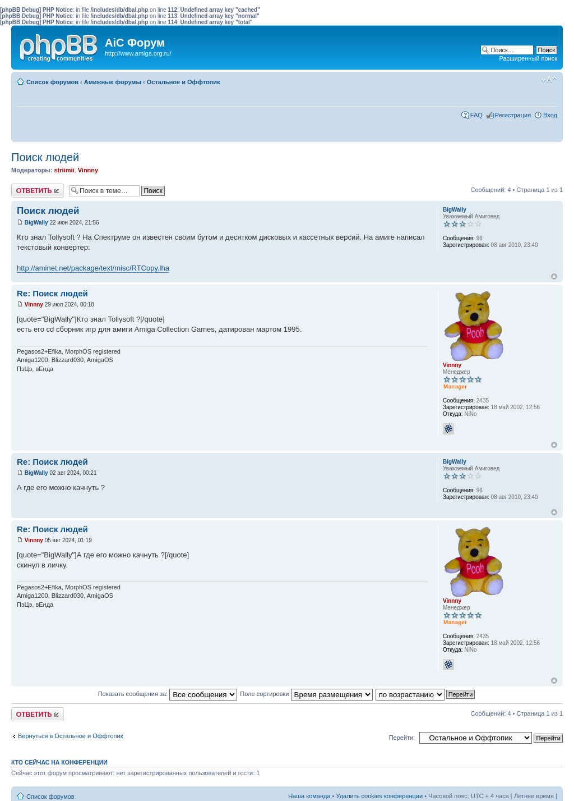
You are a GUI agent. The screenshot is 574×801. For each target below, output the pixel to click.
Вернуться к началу (554, 276)
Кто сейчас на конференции (59, 762)
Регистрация (513, 115)
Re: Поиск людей (52, 293)
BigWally (36, 222)
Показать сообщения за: (168, 693)
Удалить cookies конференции (379, 796)
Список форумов (52, 82)
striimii (64, 170)
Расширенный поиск (528, 58)
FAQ (476, 115)
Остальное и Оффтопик (183, 82)
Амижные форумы (112, 82)
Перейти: (402, 737)
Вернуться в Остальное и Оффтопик (70, 736)
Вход (550, 115)
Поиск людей (45, 157)
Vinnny (88, 170)
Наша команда (309, 796)
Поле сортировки (306, 693)
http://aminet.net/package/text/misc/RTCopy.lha (93, 268)
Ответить (37, 191)
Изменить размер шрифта (549, 80)
